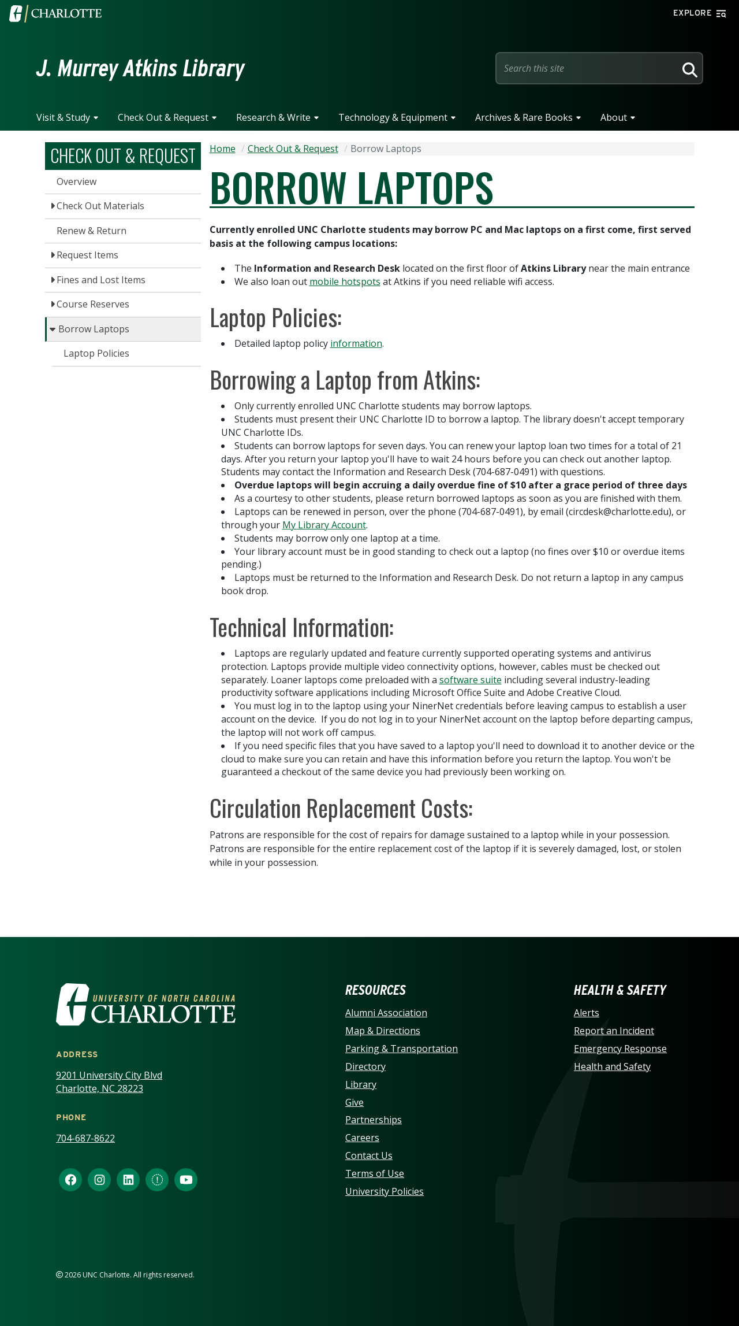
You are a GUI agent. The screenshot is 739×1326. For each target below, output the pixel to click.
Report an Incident (614, 1030)
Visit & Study (63, 117)
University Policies (384, 1191)
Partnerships (373, 1119)
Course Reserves (93, 304)
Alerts (586, 1012)
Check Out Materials (100, 205)
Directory (365, 1066)
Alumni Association (386, 1012)
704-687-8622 (85, 1138)
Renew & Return (91, 230)
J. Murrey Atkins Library (140, 68)
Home (223, 148)
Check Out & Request (163, 117)
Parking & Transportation (401, 1048)
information (356, 343)
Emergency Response (620, 1048)
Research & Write (273, 117)
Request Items (87, 255)
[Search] (688, 68)
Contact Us (369, 1155)
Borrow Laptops (93, 329)
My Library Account (324, 524)
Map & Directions (382, 1030)
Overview (76, 181)
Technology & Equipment (392, 117)
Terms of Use (374, 1173)
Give (354, 1102)
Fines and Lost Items (101, 279)
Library (360, 1084)
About (613, 117)
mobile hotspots (344, 281)
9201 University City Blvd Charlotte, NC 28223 (109, 1082)
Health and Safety (612, 1066)
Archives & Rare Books (524, 117)
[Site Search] (588, 68)
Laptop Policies (96, 353)
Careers (362, 1137)
